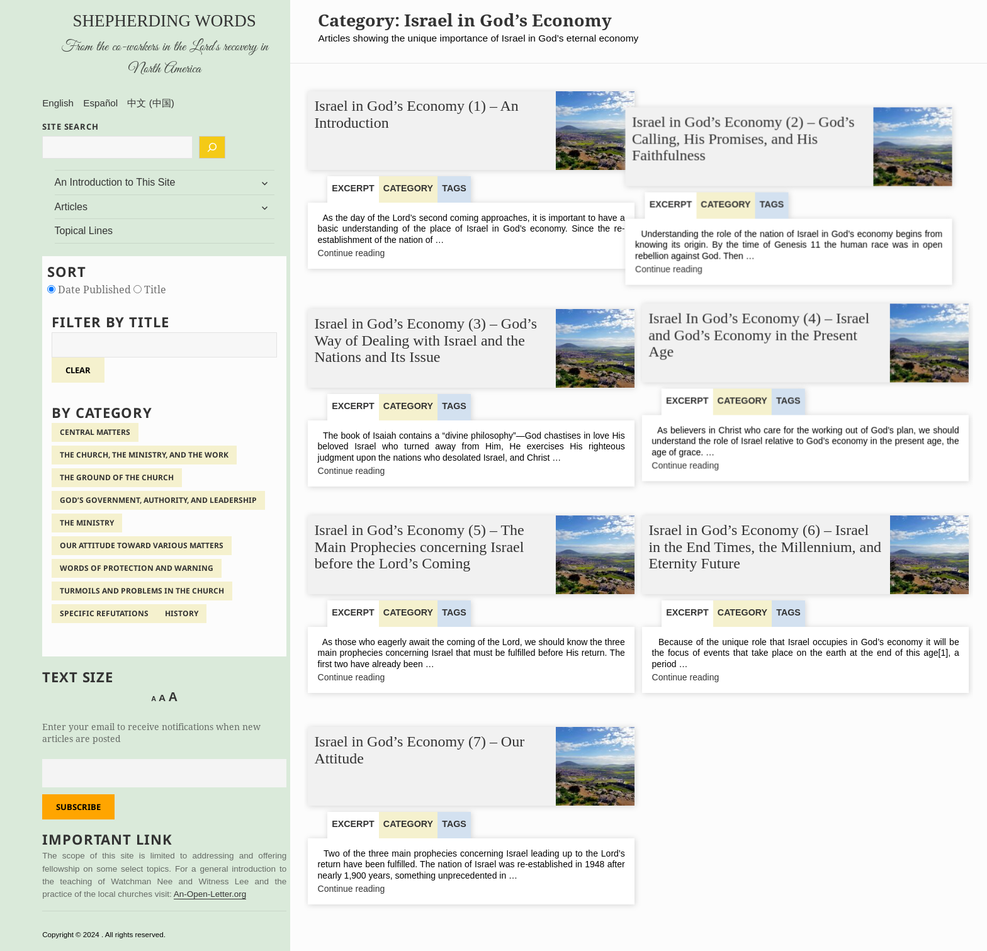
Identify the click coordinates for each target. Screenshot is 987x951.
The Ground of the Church (117, 477)
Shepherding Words (164, 20)
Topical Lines (84, 230)
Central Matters (95, 432)
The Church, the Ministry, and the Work (144, 454)
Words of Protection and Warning (136, 568)
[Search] (212, 147)
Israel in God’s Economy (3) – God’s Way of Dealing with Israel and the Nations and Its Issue (426, 335)
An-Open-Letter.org (210, 894)
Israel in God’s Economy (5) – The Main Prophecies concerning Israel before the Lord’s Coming (419, 547)
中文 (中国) (150, 103)
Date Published (90, 289)
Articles (71, 206)
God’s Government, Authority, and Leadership (158, 500)
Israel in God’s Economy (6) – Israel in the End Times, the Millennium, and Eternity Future (765, 547)
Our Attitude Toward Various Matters (141, 545)
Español (100, 103)
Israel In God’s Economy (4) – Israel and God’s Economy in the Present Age (759, 335)
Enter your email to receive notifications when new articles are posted (151, 733)
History (181, 613)
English (58, 103)
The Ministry (87, 522)
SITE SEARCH (70, 126)
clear (78, 370)
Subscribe (78, 807)
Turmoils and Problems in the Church (142, 590)
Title (149, 289)
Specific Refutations (104, 613)
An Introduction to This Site (115, 182)
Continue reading (374, 253)
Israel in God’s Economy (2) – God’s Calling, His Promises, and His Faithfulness (760, 123)
